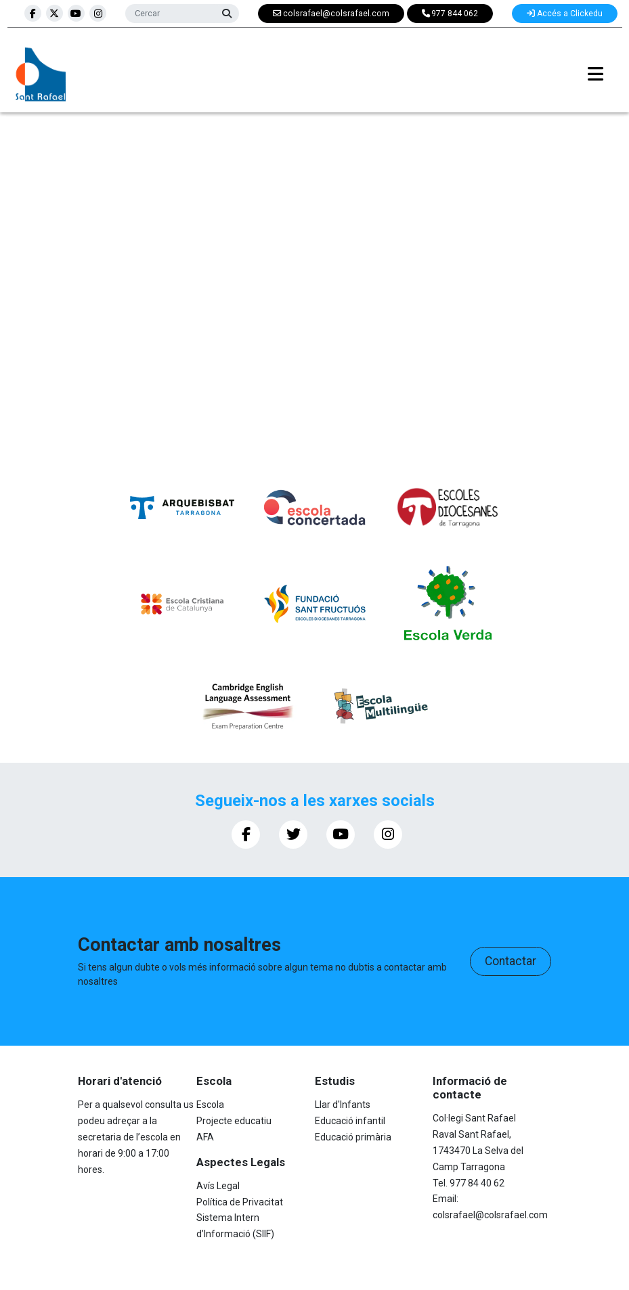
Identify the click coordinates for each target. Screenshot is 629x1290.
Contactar (510, 961)
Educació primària (353, 1137)
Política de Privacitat (239, 1202)
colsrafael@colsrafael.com (490, 1214)
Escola (210, 1104)
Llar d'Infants (342, 1104)
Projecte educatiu (234, 1120)
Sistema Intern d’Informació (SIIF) (235, 1225)
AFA (205, 1137)
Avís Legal (218, 1185)
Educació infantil (350, 1120)
